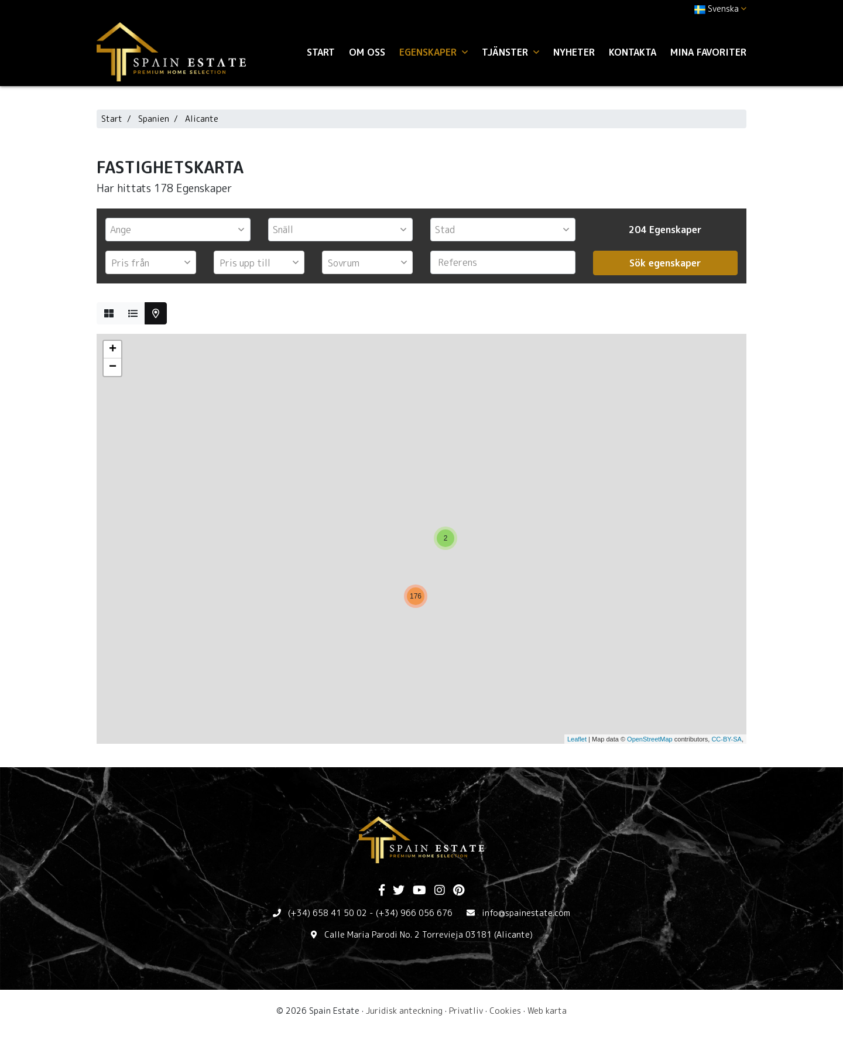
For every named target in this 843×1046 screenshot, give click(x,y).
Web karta (547, 1010)
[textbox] (181, 229)
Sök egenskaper (665, 263)
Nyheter (574, 52)
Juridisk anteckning (404, 1010)
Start (321, 52)
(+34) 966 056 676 (414, 912)
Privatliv (466, 1010)
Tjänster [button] (510, 52)
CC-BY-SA (726, 739)
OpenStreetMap (650, 739)
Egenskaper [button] (433, 52)
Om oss (367, 52)
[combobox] (178, 229)
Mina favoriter (708, 52)
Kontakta (632, 52)
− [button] (112, 367)
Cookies (505, 1010)
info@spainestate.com (526, 912)
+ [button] (112, 349)
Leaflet (577, 739)
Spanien (153, 118)
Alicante (201, 118)
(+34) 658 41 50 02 (327, 912)
